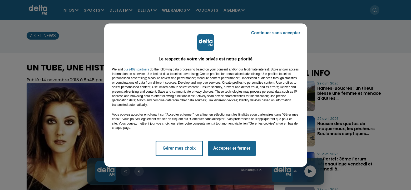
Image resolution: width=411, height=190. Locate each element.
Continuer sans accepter (275, 33)
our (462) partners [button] (136, 69)
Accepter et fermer (231, 148)
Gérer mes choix (179, 148)
